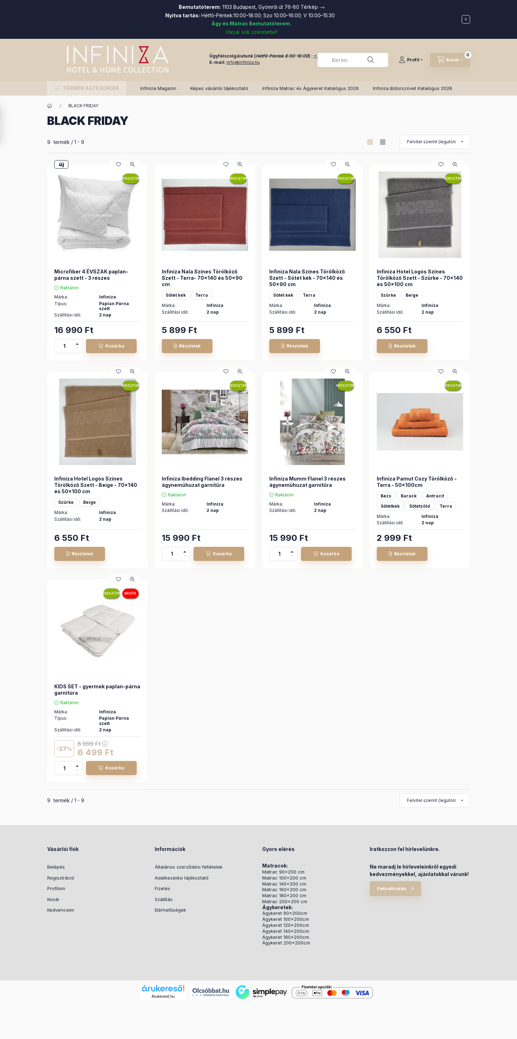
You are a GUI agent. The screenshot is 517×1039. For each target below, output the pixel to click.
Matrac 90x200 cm (283, 872)
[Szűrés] (7, 125)
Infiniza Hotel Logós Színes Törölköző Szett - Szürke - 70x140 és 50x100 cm (420, 277)
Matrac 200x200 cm (284, 901)
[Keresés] (371, 60)
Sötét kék (176, 295)
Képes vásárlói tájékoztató (219, 88)
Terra (201, 295)
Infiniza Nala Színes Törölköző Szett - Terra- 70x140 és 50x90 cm (202, 277)
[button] (86, 88)
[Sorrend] (435, 142)
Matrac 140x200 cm (284, 884)
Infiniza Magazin (158, 88)
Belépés (56, 867)
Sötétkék (390, 506)
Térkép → (313, 7)
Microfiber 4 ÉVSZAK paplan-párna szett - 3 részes (91, 274)
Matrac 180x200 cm (284, 895)
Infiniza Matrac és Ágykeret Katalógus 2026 (310, 88)
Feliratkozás (391, 888)
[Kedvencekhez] (118, 164)
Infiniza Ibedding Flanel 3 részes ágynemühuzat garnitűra (202, 482)
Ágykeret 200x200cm (286, 943)
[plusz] (77, 342)
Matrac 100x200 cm (284, 878)
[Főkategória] (49, 106)
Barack (409, 496)
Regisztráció (60, 878)
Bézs (386, 496)
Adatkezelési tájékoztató (182, 878)
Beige (412, 295)
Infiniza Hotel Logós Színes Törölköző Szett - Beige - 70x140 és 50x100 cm (95, 485)
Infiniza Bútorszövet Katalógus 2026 (412, 88)
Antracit (435, 496)
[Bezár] (466, 19)
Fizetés (162, 888)
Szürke (388, 295)
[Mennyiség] (64, 346)
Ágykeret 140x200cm (285, 931)
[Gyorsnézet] (132, 164)
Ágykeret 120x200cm (285, 925)
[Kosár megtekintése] (450, 60)
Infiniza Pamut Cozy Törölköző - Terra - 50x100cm (417, 482)
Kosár (53, 899)
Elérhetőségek (170, 910)
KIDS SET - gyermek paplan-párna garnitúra (97, 689)
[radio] (383, 142)
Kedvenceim (60, 910)
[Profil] (411, 60)
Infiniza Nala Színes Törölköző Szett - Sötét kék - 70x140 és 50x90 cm (307, 277)
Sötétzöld (419, 506)
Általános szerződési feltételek (188, 867)
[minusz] (77, 349)
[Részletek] (187, 346)
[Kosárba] (111, 346)
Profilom (56, 888)
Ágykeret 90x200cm (284, 913)
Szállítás (164, 899)
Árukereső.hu (163, 996)
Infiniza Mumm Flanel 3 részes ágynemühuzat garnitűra (307, 482)
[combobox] (353, 60)
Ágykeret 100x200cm (285, 919)
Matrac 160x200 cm (284, 889)
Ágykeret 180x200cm (285, 937)
